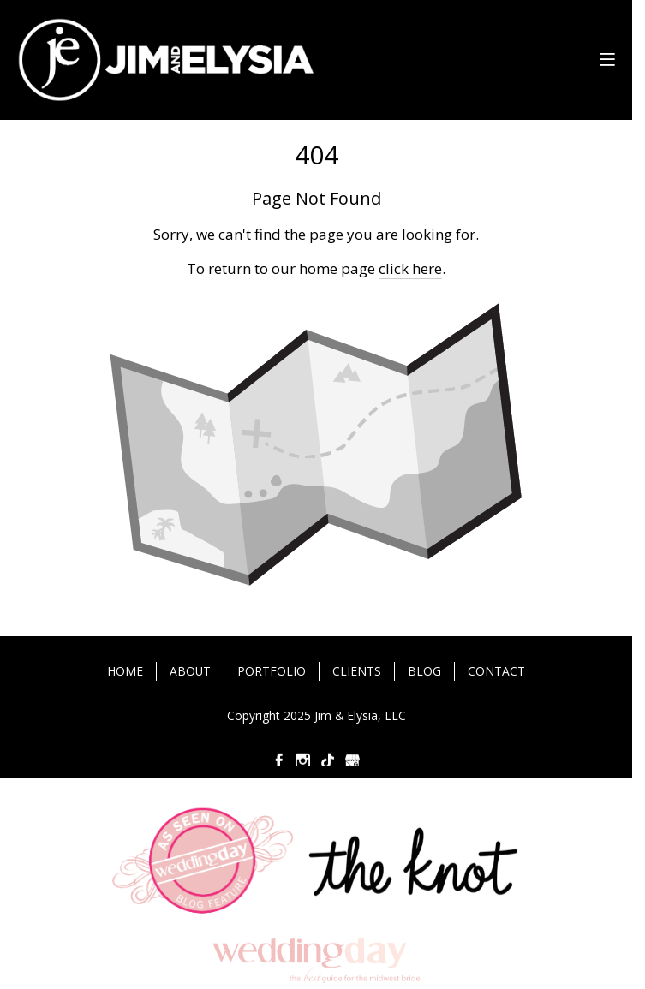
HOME (125, 671)
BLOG (424, 671)
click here (410, 268)
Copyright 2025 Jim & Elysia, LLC (316, 715)
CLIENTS (356, 671)
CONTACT (496, 671)
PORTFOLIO (271, 671)
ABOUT (190, 671)
